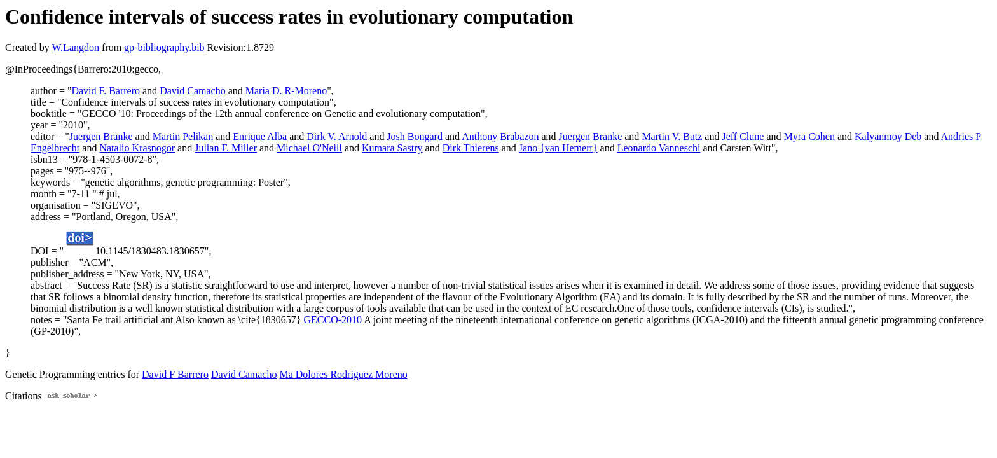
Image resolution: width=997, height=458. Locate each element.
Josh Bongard (415, 136)
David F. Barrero (105, 90)
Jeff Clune (743, 136)
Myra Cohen (808, 136)
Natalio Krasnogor (137, 147)
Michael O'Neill (309, 147)
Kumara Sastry (392, 147)
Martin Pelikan (183, 136)
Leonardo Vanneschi (659, 147)
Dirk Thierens (471, 147)
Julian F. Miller (226, 147)
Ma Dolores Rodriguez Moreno (343, 374)
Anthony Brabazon (500, 136)
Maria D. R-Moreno (286, 90)
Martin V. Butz (672, 136)
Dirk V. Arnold (336, 136)
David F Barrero (175, 374)
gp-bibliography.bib (164, 47)
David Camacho (193, 90)
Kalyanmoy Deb (888, 136)
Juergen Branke (101, 136)
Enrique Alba (260, 136)
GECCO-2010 (333, 319)
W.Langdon (75, 47)
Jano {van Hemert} (558, 147)
